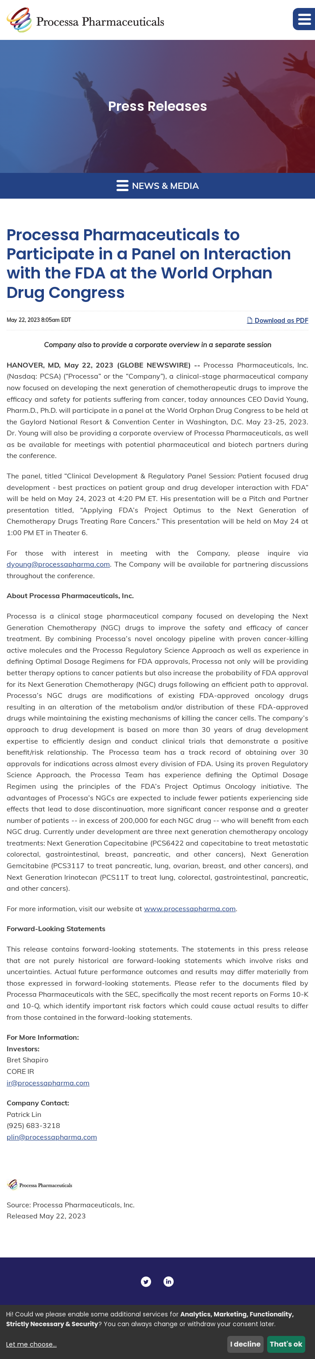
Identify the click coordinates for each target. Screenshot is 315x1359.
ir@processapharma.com (48, 1082)
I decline (245, 1344)
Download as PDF (277, 321)
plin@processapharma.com (52, 1136)
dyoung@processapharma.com (58, 564)
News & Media (158, 185)
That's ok (286, 1344)
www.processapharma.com (190, 908)
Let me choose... (31, 1344)
